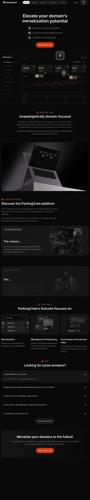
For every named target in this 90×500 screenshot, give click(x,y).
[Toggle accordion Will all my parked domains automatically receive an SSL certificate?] (45, 387)
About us (44, 2)
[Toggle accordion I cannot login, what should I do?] (45, 413)
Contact (63, 2)
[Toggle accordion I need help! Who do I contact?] (45, 374)
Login (76, 2)
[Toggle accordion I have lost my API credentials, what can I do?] (45, 396)
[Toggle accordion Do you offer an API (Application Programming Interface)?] (45, 404)
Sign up (83, 2)
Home (26, 2)
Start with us (45, 45)
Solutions (34, 2)
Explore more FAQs (45, 421)
